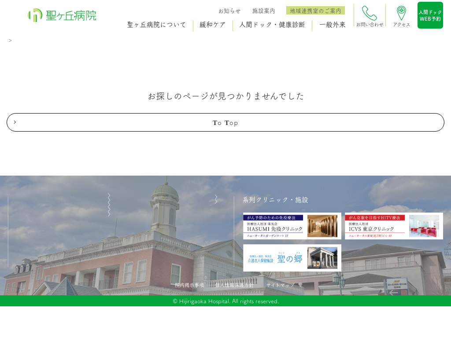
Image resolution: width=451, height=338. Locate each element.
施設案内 (262, 10)
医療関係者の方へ (43, 281)
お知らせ (228, 10)
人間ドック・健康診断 (271, 24)
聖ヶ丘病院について (155, 24)
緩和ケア (212, 24)
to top (225, 127)
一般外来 (331, 24)
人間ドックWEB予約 (429, 17)
